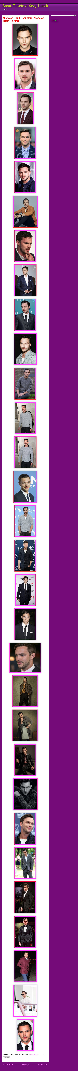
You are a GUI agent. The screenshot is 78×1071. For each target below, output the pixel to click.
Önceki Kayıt (43, 1065)
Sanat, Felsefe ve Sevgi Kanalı (25, 5)
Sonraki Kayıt (8, 1065)
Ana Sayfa (25, 1065)
